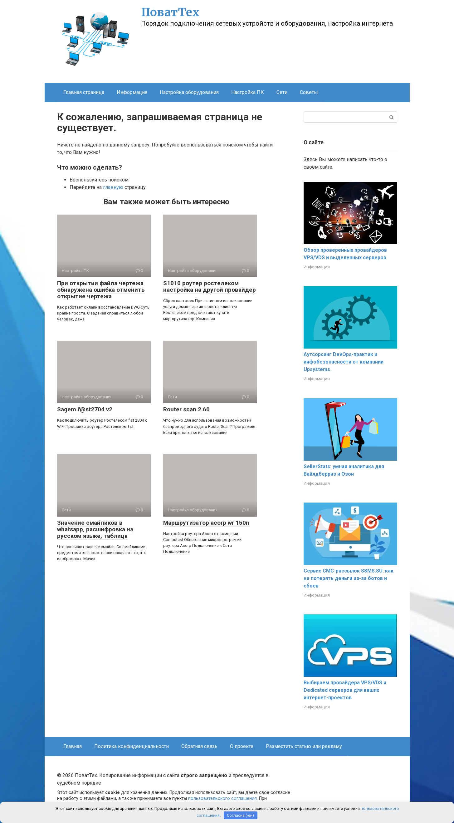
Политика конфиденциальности (131, 746)
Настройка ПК (247, 92)
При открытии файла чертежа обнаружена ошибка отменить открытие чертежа (101, 290)
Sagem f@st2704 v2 (84, 409)
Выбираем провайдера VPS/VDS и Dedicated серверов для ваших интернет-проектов (345, 690)
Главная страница (83, 92)
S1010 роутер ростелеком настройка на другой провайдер (209, 286)
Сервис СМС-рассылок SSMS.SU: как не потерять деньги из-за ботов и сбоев (348, 578)
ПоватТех (170, 12)
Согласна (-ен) (240, 815)
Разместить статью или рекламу (304, 746)
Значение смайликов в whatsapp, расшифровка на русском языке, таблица (95, 529)
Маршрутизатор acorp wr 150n (206, 522)
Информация (132, 92)
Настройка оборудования (189, 92)
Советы (309, 92)
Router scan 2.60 (186, 409)
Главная (72, 746)
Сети (281, 92)
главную (113, 187)
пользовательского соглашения (222, 798)
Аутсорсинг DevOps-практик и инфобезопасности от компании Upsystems (343, 361)
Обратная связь (199, 746)
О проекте (241, 746)
